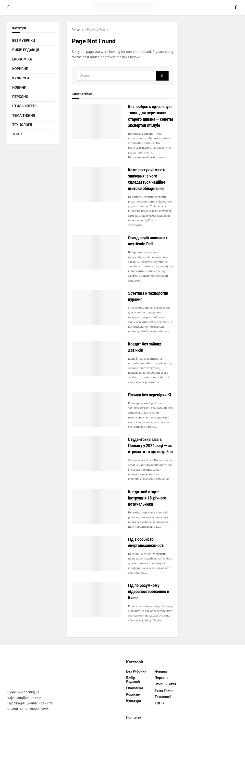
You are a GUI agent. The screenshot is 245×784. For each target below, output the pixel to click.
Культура (20, 78)
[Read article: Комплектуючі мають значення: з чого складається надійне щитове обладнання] (96, 184)
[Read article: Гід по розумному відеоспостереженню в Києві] (96, 599)
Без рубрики (23, 41)
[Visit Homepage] (122, 7)
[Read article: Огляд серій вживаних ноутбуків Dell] (96, 252)
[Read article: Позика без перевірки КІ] (96, 409)
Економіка (22, 59)
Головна (77, 29)
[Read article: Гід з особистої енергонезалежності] (96, 553)
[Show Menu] (8, 7)
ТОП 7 (17, 134)
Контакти (133, 718)
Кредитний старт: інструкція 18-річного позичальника (147, 498)
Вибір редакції (25, 50)
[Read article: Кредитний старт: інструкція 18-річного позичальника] (96, 506)
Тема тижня (23, 116)
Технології (22, 125)
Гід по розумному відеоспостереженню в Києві (148, 591)
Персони (20, 97)
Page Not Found (97, 29)
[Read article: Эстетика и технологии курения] (96, 307)
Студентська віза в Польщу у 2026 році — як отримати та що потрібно (150, 445)
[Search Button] (236, 7)
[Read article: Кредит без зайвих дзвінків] (96, 358)
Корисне (20, 69)
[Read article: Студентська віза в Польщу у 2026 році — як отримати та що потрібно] (96, 453)
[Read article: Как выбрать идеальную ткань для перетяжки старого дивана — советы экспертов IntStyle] (96, 121)
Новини (19, 87)
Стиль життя (24, 106)
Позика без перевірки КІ (149, 394)
